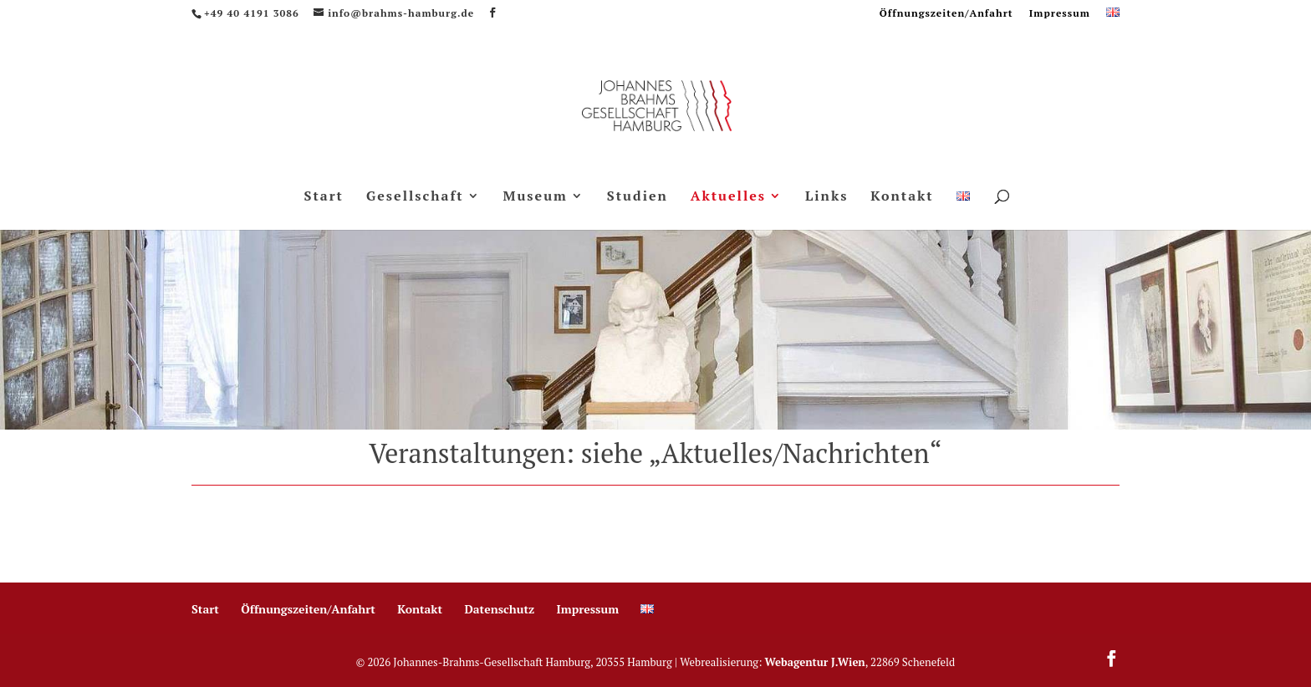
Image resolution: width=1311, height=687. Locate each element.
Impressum (1059, 13)
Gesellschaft (415, 197)
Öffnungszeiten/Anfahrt (946, 13)
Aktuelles (728, 197)
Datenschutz (499, 609)
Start (324, 197)
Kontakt (901, 197)
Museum (535, 197)
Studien (637, 197)
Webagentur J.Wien (815, 661)
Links (827, 197)
